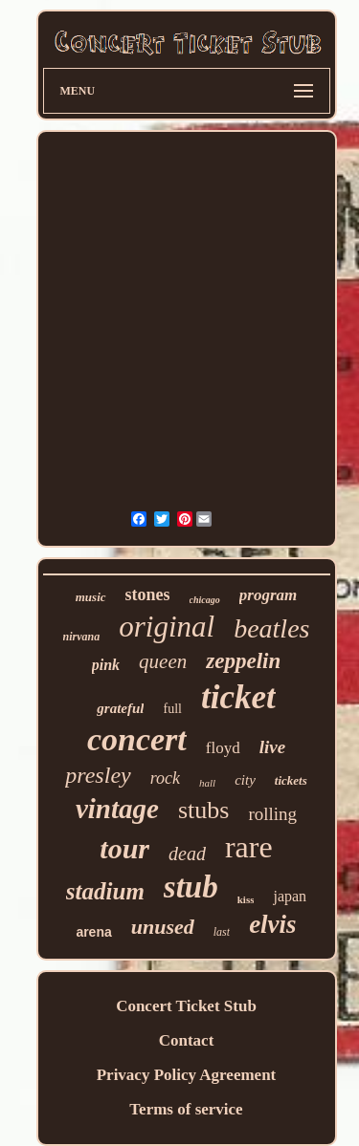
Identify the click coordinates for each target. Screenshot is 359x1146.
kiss (246, 899)
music (91, 597)
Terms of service (185, 1109)
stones (147, 594)
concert (137, 739)
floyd (223, 748)
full (172, 709)
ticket (238, 697)
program (268, 595)
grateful (120, 708)
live (272, 747)
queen (163, 661)
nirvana (82, 636)
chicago (205, 600)
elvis (272, 924)
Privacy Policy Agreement (187, 1075)
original (166, 626)
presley (97, 775)
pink (106, 665)
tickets (291, 780)
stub (191, 887)
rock (165, 778)
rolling (272, 814)
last (221, 932)
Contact (186, 1040)
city (245, 780)
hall (207, 783)
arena (93, 932)
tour (124, 848)
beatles (271, 628)
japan (289, 896)
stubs (203, 810)
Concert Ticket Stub (186, 1006)
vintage (117, 808)
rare (249, 847)
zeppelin (243, 661)
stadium (105, 891)
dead (187, 853)
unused (162, 927)
